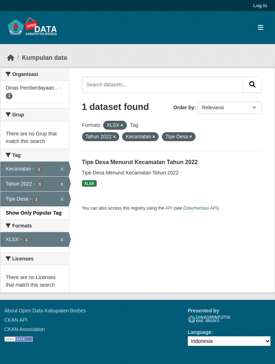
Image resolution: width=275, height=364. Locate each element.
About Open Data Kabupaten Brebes (45, 310)
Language (199, 332)
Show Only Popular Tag (34, 213)
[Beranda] (10, 57)
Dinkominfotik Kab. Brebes (209, 319)
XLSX (89, 183)
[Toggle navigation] (260, 28)
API (169, 208)
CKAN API (16, 320)
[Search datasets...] (163, 84)
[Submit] (252, 84)
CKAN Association (24, 329)
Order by (183, 107)
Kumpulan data (44, 57)
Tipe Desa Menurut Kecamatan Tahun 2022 (140, 162)
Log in (260, 5)
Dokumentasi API (200, 208)
